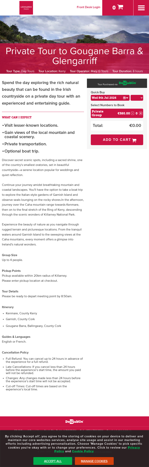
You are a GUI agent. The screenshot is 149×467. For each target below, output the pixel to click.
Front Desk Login (88, 7)
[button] (126, 97)
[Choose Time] (137, 98)
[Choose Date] (110, 98)
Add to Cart (117, 140)
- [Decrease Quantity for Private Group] (132, 113)
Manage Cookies (94, 461)
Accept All (53, 461)
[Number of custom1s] (136, 113)
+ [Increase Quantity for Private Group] (141, 113)
